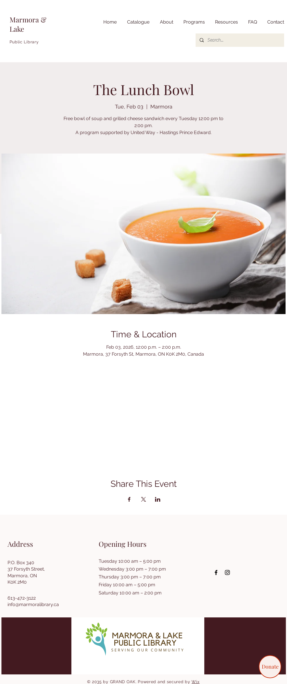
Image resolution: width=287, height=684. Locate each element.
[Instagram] (227, 572)
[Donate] (270, 666)
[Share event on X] (143, 499)
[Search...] (239, 40)
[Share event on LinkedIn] (157, 499)
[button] (225, 22)
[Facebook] (216, 572)
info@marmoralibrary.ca (33, 604)
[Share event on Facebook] (129, 499)
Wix (195, 681)
